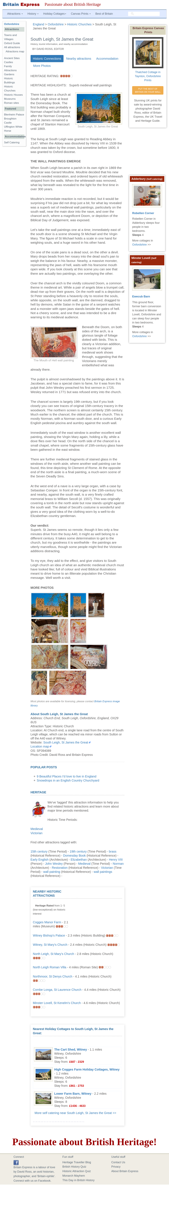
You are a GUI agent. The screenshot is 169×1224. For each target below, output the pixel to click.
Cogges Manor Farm (47, 922)
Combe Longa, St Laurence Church (57, 989)
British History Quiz (74, 1166)
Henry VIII (116, 859)
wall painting (51, 871)
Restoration (60, 867)
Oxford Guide (12, 43)
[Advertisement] (98, 908)
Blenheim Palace (14, 114)
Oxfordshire (11, 24)
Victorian (37, 833)
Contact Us (118, 1162)
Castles (8, 62)
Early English (40, 859)
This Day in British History (78, 1180)
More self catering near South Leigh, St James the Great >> (75, 1113)
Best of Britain (104, 13)
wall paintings (103, 871)
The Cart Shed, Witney (70, 1049)
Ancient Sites (12, 58)
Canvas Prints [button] (81, 13)
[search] (144, 14)
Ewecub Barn (141, 296)
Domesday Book (74, 855)
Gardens (9, 74)
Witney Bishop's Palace (49, 935)
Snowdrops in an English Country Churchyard (68, 780)
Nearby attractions (78, 58)
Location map (40, 746)
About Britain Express (124, 1171)
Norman (118, 863)
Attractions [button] (15, 13)
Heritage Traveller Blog (76, 1162)
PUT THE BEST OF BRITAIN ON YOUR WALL (148, 90)
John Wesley (54, 863)
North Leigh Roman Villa (49, 967)
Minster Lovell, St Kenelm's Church (57, 1003)
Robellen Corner (143, 213)
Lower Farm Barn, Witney (72, 1093)
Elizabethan (79, 859)
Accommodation (107, 58)
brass (112, 851)
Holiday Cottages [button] (54, 13)
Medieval (37, 829)
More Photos (42, 65)
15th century (39, 851)
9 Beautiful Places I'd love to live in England (66, 776)
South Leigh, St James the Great (65, 742)
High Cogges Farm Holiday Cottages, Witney (87, 1069)
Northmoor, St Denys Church (52, 976)
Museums (10, 98)
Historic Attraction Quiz (76, 1171)
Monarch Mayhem (73, 1175)
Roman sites (11, 102)
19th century (78, 851)
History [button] (33, 13)
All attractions (12, 47)
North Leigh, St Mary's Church (53, 954)
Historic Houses (13, 94)
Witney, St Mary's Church (50, 944)
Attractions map (15, 51)
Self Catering (12, 142)
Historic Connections (47, 58)
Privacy (115, 1166)
